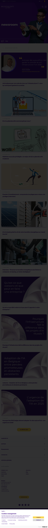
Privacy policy (12, 523)
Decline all (38, 520)
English (4, 511)
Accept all (38, 517)
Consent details (5, 523)
